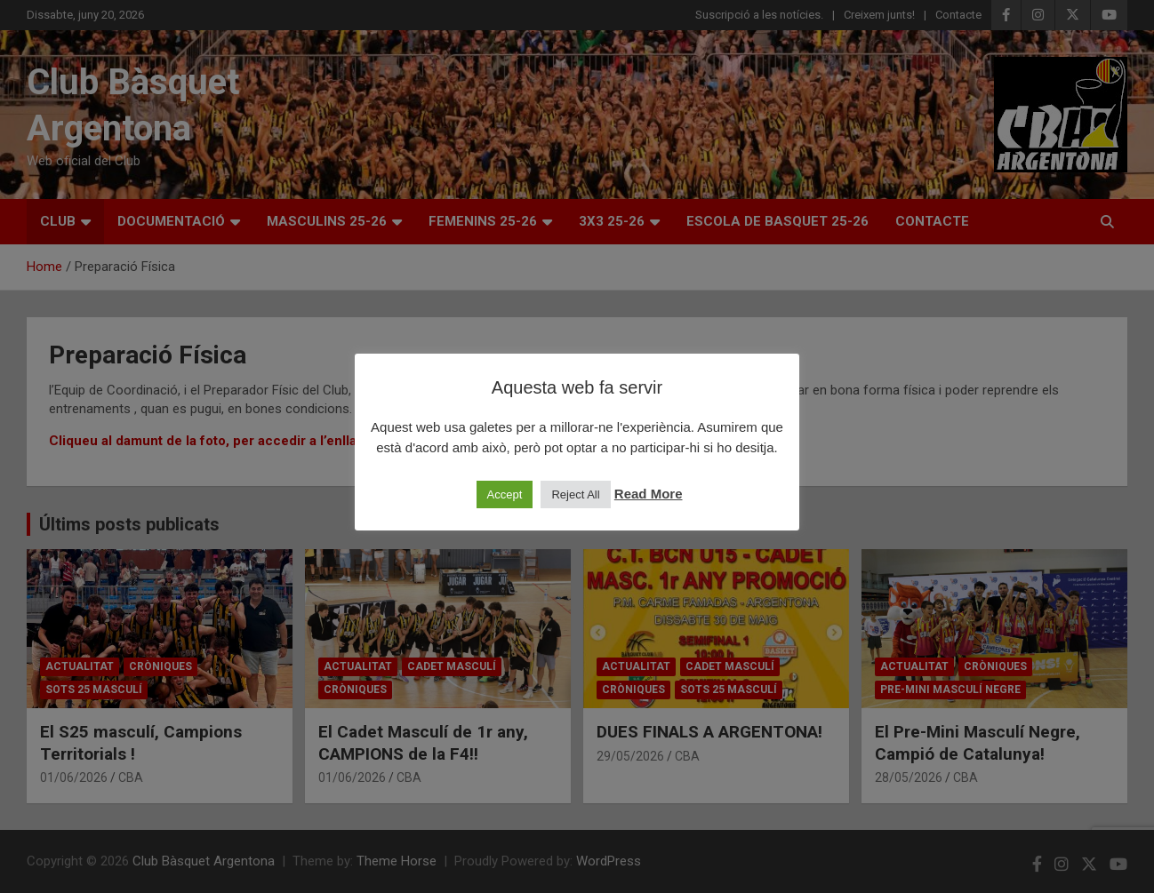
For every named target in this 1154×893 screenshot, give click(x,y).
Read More (648, 493)
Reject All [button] (575, 494)
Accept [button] (505, 494)
